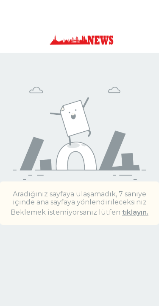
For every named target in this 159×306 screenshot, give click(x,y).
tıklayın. (135, 212)
